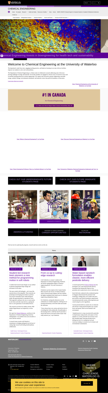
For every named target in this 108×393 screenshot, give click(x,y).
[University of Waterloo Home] (14, 2)
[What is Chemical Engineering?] (30, 125)
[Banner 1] (6, 59)
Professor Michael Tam (90, 284)
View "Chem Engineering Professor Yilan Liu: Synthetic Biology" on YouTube (30, 169)
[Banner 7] (87, 59)
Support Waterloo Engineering (54, 349)
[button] (87, 2)
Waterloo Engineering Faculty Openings (88, 348)
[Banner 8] (101, 59)
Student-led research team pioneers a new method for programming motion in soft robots (21, 276)
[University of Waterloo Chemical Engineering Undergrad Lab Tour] (77, 155)
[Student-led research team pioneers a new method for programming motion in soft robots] (22, 261)
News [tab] (54, 250)
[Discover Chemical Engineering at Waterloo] (77, 125)
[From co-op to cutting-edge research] (54, 261)
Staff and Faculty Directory (14, 354)
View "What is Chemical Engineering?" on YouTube (30, 139)
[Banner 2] (20, 59)
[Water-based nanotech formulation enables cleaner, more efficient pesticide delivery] (85, 261)
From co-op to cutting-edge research (51, 274)
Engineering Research (15, 333)
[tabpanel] (54, 294)
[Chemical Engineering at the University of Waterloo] (85, 75)
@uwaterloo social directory (70, 378)
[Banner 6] (74, 59)
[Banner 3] (33, 59)
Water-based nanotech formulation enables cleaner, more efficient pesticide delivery (83, 276)
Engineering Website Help (84, 350)
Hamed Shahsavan (21, 313)
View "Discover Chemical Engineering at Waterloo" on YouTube (78, 139)
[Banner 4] (47, 59)
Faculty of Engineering (25, 333)
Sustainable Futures (78, 331)
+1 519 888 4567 (14, 369)
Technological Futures (22, 331)
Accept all (87, 383)
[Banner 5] (60, 59)
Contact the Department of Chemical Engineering (20, 356)
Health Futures (14, 331)
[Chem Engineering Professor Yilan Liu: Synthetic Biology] (30, 155)
